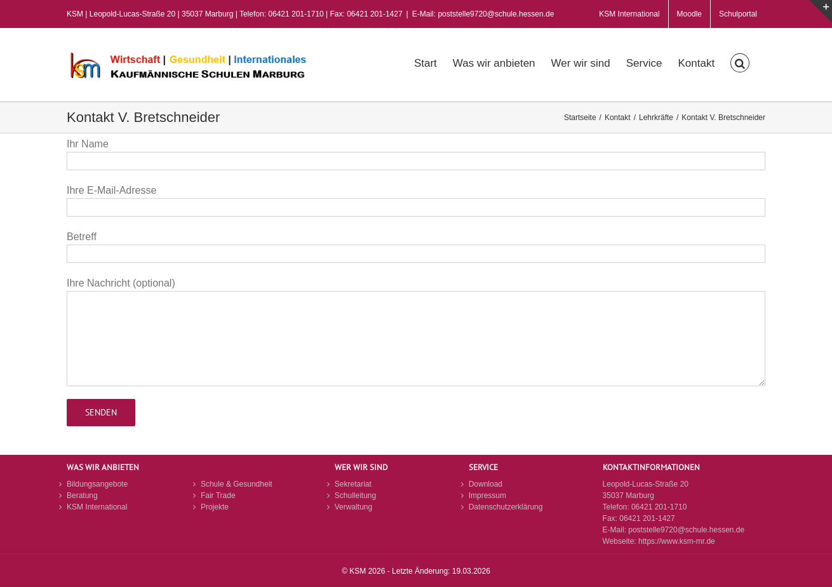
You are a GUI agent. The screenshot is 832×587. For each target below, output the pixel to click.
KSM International (97, 507)
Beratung (82, 495)
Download (485, 484)
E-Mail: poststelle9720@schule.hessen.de (483, 14)
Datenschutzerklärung (506, 507)
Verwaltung (353, 507)
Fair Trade (218, 495)
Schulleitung (355, 495)
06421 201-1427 (646, 518)
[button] (739, 61)
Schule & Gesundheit (236, 484)
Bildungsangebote (97, 484)
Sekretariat (353, 484)
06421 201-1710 (659, 507)
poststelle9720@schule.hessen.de (686, 529)
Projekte (215, 507)
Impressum (487, 495)
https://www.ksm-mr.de (676, 541)
